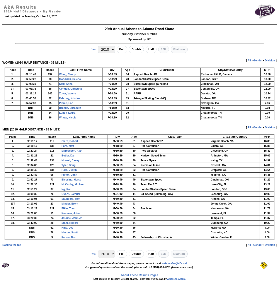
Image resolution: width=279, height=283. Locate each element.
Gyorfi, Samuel (70, 194)
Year (93, 49)
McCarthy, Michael (72, 184)
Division (270, 60)
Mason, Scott (69, 232)
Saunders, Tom (70, 198)
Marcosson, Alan (71, 150)
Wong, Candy (67, 74)
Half (151, 49)
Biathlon (179, 49)
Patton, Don (68, 237)
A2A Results (20, 7)
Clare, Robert (69, 141)
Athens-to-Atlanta (176, 279)
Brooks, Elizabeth (70, 107)
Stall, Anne (66, 83)
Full (121, 49)
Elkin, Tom (68, 208)
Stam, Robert (69, 222)
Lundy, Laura (67, 112)
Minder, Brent (69, 203)
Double (136, 49)
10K (163, 49)
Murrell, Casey (70, 160)
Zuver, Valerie (67, 93)
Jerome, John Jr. (71, 218)
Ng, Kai (65, 189)
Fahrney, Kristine (69, 98)
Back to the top (11, 245)
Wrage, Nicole (67, 117)
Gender (257, 60)
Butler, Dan (68, 155)
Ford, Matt (67, 146)
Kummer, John (70, 213)
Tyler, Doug (68, 165)
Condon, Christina (70, 88)
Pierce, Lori (66, 103)
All (249, 60)
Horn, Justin (69, 170)
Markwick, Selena (70, 79)
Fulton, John (69, 174)
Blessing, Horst (71, 179)
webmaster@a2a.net (174, 263)
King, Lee (67, 227)
